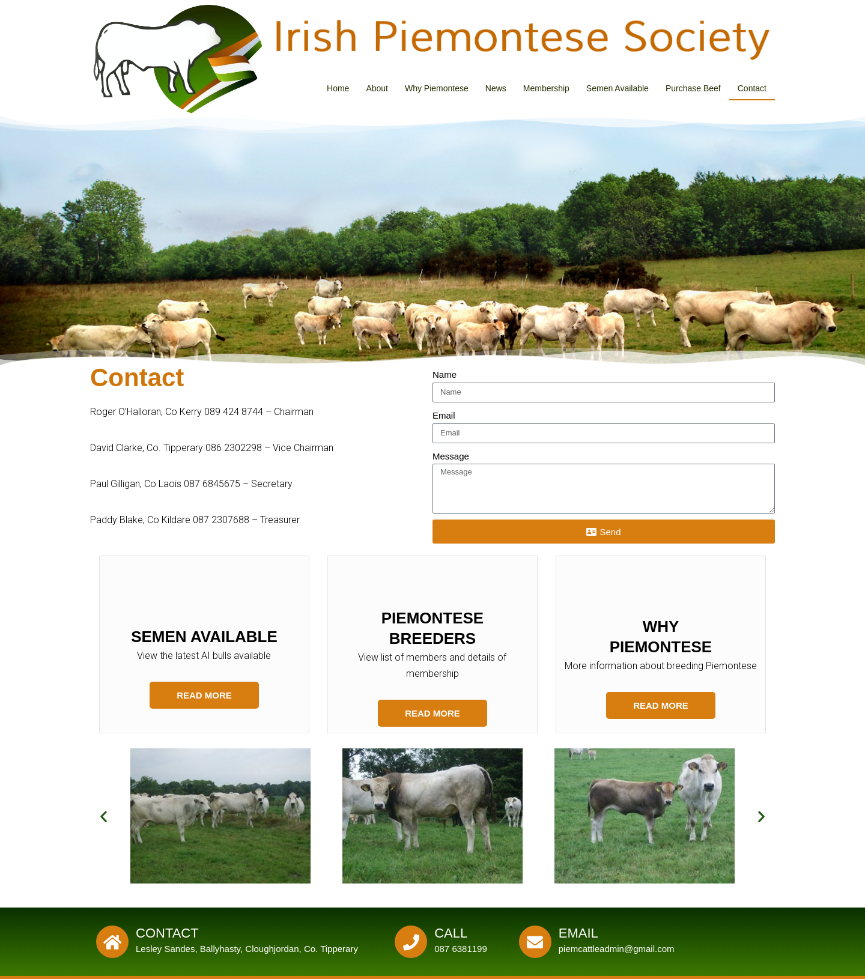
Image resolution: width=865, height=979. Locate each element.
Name (444, 374)
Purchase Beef (693, 88)
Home (338, 88)
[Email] (535, 942)
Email (443, 415)
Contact (752, 88)
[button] (103, 815)
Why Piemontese (437, 88)
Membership (546, 88)
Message (450, 456)
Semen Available (617, 88)
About (377, 88)
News (495, 88)
